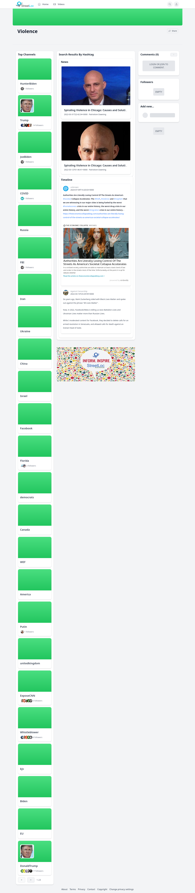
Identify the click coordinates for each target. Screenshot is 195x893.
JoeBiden (26, 157)
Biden (24, 801)
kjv (22, 769)
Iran (22, 299)
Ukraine (25, 331)
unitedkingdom (30, 663)
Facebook (26, 428)
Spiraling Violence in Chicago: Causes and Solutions (97, 110)
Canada (25, 529)
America (25, 594)
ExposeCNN (27, 695)
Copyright (102, 889)
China (24, 363)
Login (152, 64)
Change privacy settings (121, 889)
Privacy (81, 889)
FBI (22, 262)
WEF (23, 562)
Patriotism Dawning (97, 114)
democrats (27, 497)
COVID (24, 193)
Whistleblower (29, 732)
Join (162, 64)
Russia (24, 230)
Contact (91, 889)
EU (22, 833)
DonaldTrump (29, 866)
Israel (23, 396)
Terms (73, 889)
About (64, 889)
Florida (24, 460)
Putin (23, 626)
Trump (24, 120)
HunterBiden (28, 83)
